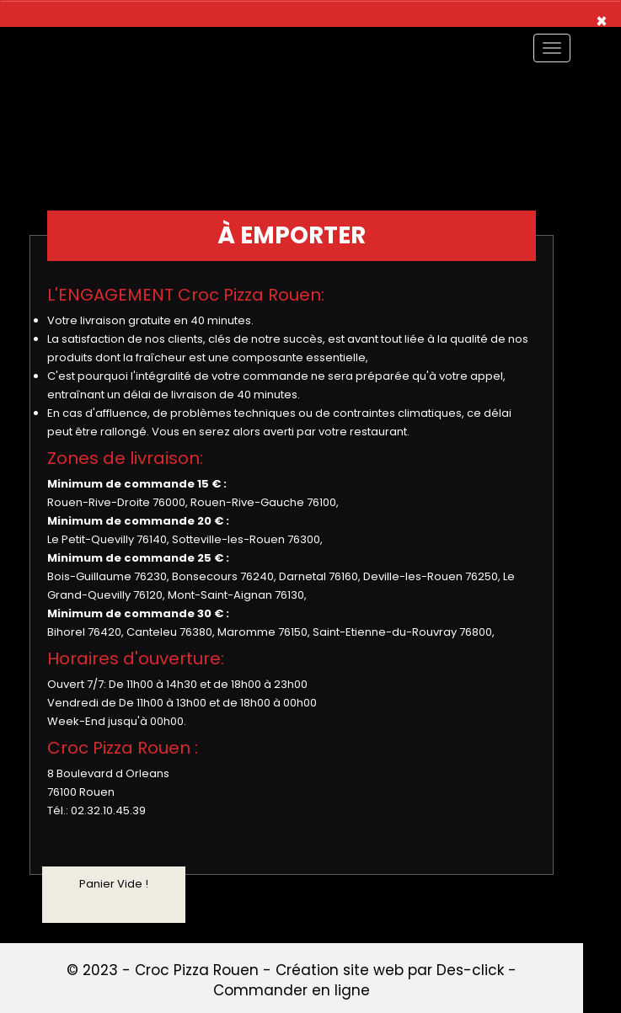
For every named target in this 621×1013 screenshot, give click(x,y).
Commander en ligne (291, 990)
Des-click (470, 970)
